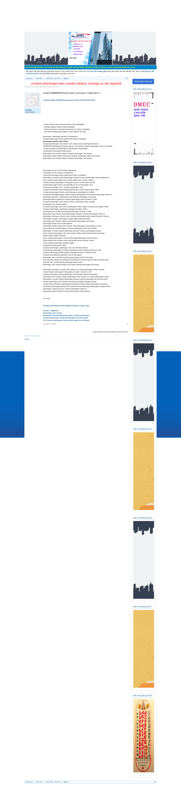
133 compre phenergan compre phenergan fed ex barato (66, 320)
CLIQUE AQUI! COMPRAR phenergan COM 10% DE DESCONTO (69, 100)
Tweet (26, 339)
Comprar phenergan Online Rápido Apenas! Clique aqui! (66, 306)
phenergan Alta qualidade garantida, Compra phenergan (66, 315)
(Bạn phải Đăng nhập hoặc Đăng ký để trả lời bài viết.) (110, 332)
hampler (50, 87)
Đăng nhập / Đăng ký (143, 81)
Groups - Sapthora (50, 311)
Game (37, 87)
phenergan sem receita (52, 313)
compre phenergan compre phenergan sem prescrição (65, 318)
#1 (127, 324)
